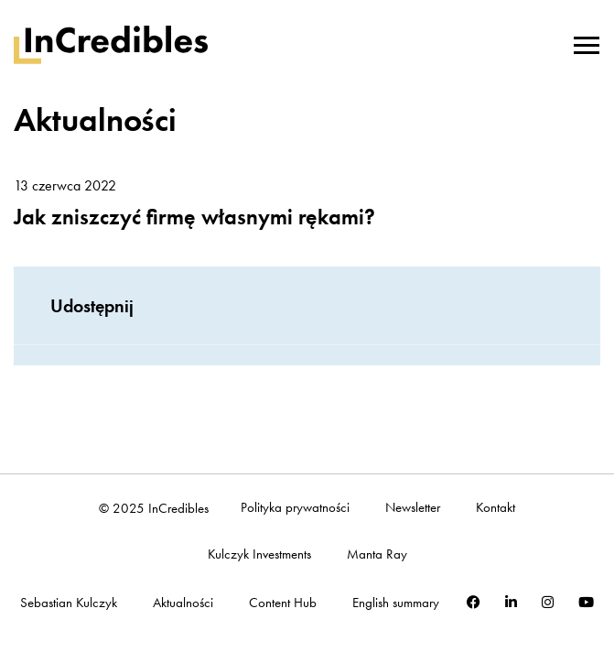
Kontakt (495, 507)
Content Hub (283, 603)
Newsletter (412, 507)
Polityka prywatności (295, 507)
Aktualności (183, 603)
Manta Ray (377, 554)
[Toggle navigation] (586, 43)
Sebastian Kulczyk (68, 603)
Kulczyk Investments (259, 554)
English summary (395, 603)
